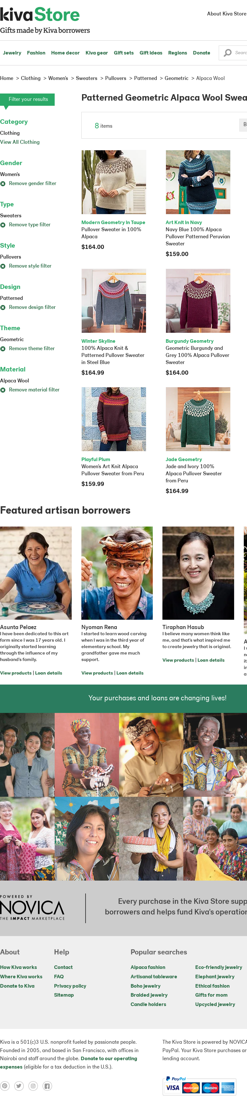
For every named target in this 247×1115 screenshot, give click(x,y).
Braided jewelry (149, 995)
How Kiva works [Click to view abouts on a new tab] (18, 967)
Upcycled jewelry (215, 1004)
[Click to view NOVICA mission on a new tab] (32, 908)
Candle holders (148, 1004)
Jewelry (12, 53)
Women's (10, 174)
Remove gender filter (28, 183)
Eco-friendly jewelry (218, 967)
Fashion (36, 53)
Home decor (65, 53)
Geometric (12, 339)
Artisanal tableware (154, 977)
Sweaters (11, 216)
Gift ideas (151, 53)
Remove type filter (25, 225)
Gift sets (124, 53)
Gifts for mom (211, 995)
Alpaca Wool (14, 381)
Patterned (11, 298)
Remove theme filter (27, 348)
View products (16, 673)
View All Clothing (20, 142)
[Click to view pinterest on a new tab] (7, 1086)
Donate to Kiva (17, 986)
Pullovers (10, 257)
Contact (63, 967)
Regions (177, 53)
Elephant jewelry (214, 977)
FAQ (59, 977)
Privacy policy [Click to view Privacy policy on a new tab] (70, 986)
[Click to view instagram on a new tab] (35, 1086)
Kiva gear (97, 53)
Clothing (10, 133)
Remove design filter (28, 307)
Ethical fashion (212, 986)
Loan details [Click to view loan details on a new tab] (48, 673)
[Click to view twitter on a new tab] (21, 1086)
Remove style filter (25, 266)
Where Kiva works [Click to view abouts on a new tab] (21, 977)
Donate (201, 53)
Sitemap (64, 995)
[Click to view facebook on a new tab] (48, 1086)
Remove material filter (29, 390)
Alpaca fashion (148, 967)
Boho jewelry (145, 986)
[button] (228, 54)
